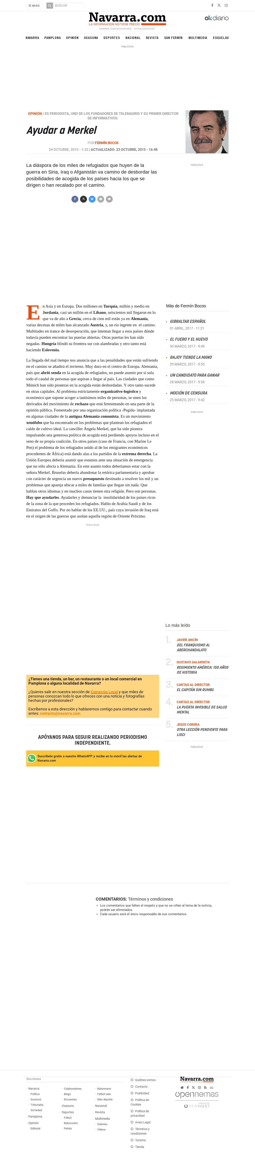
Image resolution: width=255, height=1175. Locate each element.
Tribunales (37, 1104)
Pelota (68, 1128)
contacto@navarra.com (60, 713)
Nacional (133, 37)
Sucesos (36, 1099)
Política (35, 1094)
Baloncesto (71, 1123)
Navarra (32, 37)
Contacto (141, 1087)
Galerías (102, 1124)
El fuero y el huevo (188, 340)
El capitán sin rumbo (195, 690)
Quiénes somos (145, 1080)
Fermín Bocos (107, 143)
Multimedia (198, 37)
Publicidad (142, 1093)
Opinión (72, 37)
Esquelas (221, 37)
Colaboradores (73, 1088)
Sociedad (36, 1110)
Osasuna (91, 37)
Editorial (35, 1128)
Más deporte (105, 1099)
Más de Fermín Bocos (186, 305)
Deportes (112, 37)
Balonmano (104, 1088)
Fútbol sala (104, 1094)
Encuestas (70, 1099)
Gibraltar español (188, 322)
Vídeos (101, 1129)
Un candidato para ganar (194, 375)
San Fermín (173, 37)
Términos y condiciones (150, 899)
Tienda (139, 1147)
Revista (152, 37)
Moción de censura (188, 393)
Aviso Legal (142, 1122)
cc (211, 1088)
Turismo (140, 1140)
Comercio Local (104, 692)
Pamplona (52, 37)
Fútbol (67, 1117)
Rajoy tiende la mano (191, 358)
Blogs (67, 1094)
